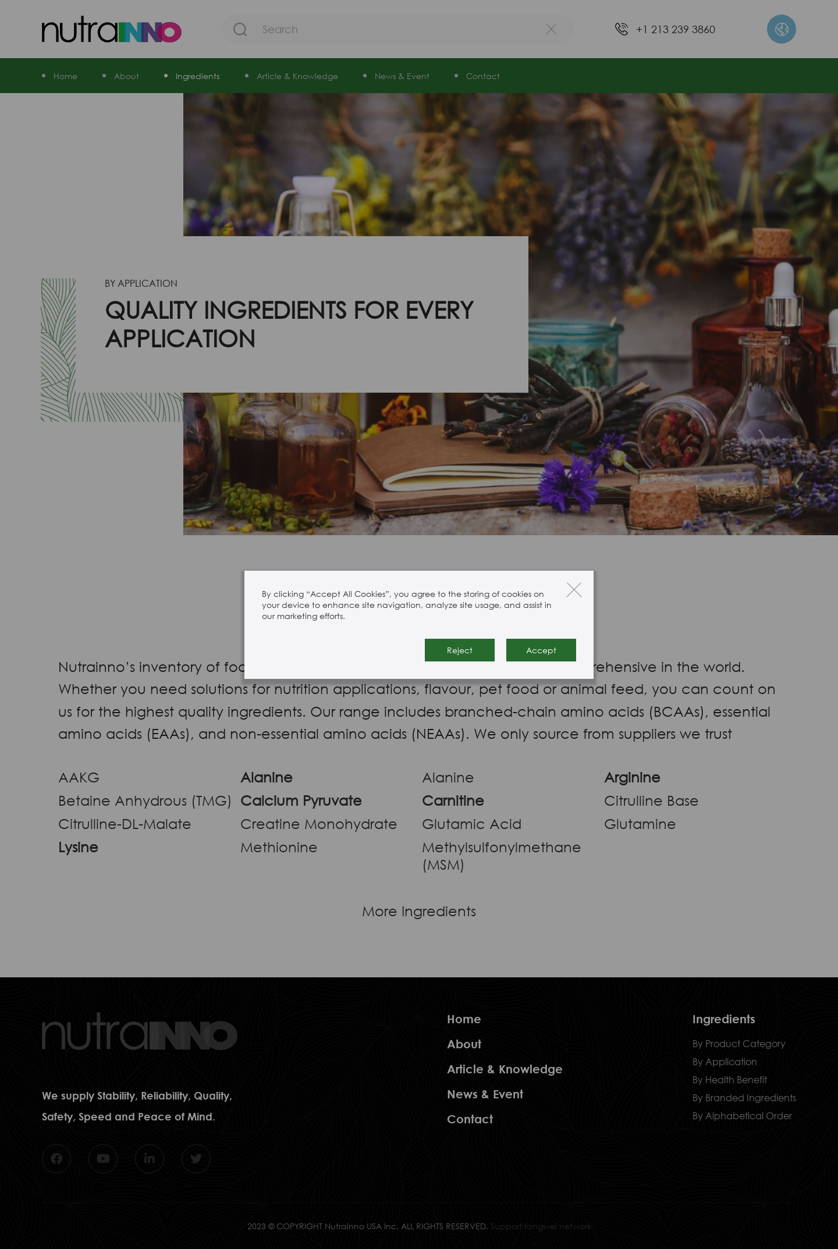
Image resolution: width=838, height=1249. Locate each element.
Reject (460, 650)
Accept (541, 650)
